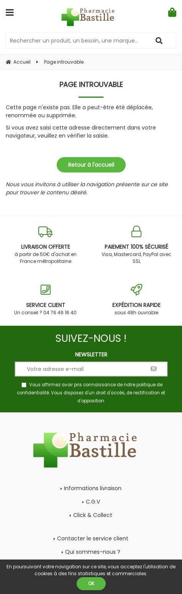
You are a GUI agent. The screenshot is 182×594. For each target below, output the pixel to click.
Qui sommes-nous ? (92, 552)
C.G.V (93, 501)
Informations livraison (92, 488)
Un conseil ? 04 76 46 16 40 (46, 300)
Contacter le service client (92, 538)
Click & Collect (92, 515)
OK (91, 583)
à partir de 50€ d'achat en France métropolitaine (46, 245)
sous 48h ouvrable (137, 300)
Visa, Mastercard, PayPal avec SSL (137, 245)
